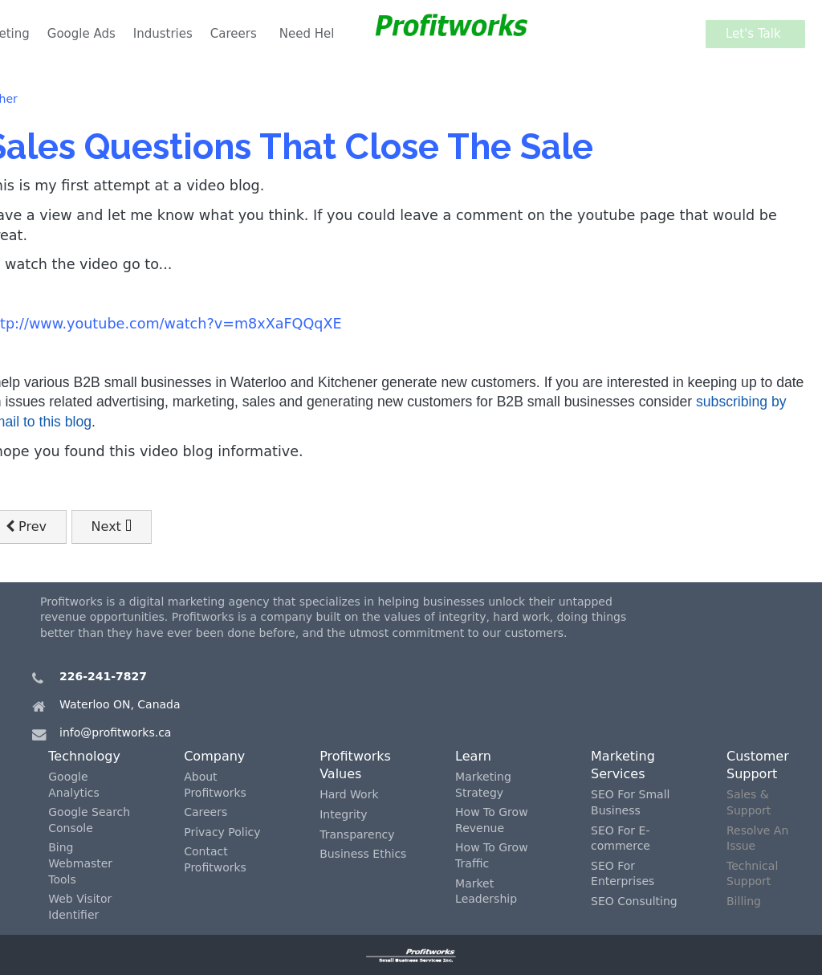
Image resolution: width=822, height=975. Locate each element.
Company (214, 756)
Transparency (356, 834)
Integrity (343, 814)
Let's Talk (757, 34)
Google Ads (81, 34)
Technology (84, 756)
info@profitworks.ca (115, 732)
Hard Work (348, 794)
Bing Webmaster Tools (80, 863)
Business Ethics (362, 853)
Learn (473, 756)
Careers (233, 34)
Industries (163, 34)
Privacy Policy (222, 832)
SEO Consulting (634, 901)
